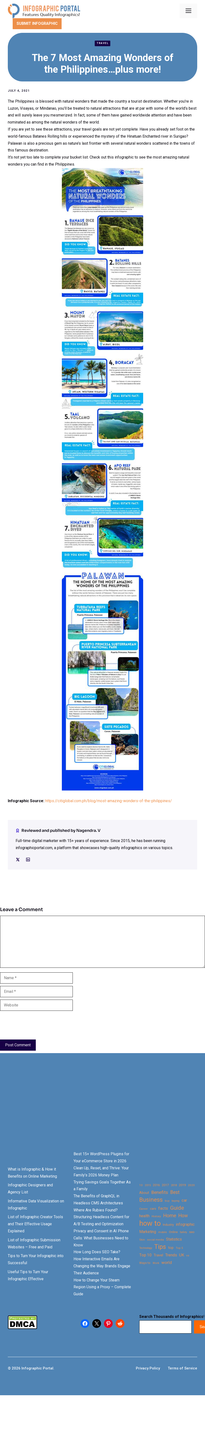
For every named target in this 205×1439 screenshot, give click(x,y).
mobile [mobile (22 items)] (162, 1232)
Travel (102, 43)
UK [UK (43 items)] (181, 1255)
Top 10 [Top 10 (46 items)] (145, 1254)
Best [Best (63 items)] (174, 1192)
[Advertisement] (93, 1110)
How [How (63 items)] (183, 1215)
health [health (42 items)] (144, 1216)
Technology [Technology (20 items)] (145, 1248)
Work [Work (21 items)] (156, 1263)
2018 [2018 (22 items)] (174, 1185)
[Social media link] (18, 859)
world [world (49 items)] (166, 1262)
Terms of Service (182, 1368)
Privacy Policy (148, 1368)
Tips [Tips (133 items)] (160, 1247)
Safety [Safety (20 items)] (183, 1232)
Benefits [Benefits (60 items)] (159, 1192)
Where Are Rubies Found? (96, 1210)
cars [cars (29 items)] (153, 1208)
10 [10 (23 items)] (141, 1185)
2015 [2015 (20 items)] (148, 1185)
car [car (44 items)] (184, 1200)
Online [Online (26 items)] (173, 1232)
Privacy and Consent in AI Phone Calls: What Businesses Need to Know (101, 1238)
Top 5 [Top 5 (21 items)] (179, 1248)
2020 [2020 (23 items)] (191, 1185)
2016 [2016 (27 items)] (156, 1185)
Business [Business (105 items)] (151, 1200)
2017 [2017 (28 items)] (165, 1185)
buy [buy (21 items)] (167, 1200)
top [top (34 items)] (171, 1248)
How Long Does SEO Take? (97, 1252)
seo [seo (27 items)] (192, 1232)
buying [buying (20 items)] (175, 1200)
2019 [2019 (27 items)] (182, 1185)
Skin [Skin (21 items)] (142, 1239)
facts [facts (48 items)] (163, 1208)
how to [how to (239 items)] (150, 1223)
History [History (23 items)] (156, 1216)
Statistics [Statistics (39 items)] (174, 1239)
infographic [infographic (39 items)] (185, 1224)
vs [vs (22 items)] (187, 1255)
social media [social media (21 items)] (155, 1239)
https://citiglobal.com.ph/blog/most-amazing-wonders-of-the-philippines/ (108, 801)
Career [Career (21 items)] (143, 1208)
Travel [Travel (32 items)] (158, 1255)
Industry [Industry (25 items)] (168, 1224)
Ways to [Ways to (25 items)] (144, 1263)
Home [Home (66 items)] (169, 1215)
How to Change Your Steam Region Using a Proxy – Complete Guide (102, 1287)
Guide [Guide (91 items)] (177, 1208)
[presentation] (37, 1025)
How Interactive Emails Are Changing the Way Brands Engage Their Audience (102, 1266)
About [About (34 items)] (144, 1193)
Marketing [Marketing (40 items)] (147, 1231)
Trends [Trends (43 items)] (171, 1255)
